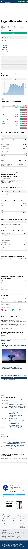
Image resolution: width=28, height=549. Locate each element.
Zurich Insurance (5, 125)
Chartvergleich (5, 47)
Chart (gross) (4, 43)
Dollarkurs (17, 535)
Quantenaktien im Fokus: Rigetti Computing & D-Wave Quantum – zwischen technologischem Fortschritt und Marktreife (17, 427)
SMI (24, 533)
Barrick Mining (5, 119)
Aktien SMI (4, 532)
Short (25, 107)
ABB (3, 114)
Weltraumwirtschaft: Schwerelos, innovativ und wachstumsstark (16, 400)
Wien (2, 460)
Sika (3, 128)
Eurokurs (22, 535)
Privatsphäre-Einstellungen (22, 527)
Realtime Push (5, 51)
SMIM (13, 532)
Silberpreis (4, 536)
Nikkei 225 (15, 533)
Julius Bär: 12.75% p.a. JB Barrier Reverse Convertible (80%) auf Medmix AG (17, 403)
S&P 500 (20, 533)
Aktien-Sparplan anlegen (14, 30)
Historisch (4, 54)
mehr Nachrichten (5, 197)
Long (21, 107)
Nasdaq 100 (10, 533)
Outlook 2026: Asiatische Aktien (11, 439)
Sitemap (3, 524)
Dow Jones (4, 533)
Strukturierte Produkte (15, 536)
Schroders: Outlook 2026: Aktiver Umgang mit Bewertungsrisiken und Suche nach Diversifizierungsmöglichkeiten (14, 447)
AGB (21, 524)
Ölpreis (21, 537)
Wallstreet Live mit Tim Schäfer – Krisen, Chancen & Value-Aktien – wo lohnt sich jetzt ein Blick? (17, 407)
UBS (3, 109)
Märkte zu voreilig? (13, 418)
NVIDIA (3, 112)
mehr (6, 136)
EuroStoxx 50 (20, 532)
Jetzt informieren (5, 183)
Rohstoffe (4, 537)
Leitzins (3, 539)
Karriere (3, 521)
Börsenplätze (5, 49)
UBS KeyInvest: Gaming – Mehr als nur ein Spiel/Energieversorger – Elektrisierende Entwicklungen (17, 412)
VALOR (2, 24)
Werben (14, 521)
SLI (10, 532)
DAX (16, 532)
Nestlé (3, 107)
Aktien (8, 535)
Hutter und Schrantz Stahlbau (7, 258)
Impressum (22, 520)
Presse (3, 523)
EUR (3, 136)
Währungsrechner (15, 537)
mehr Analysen (4, 227)
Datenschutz (22, 521)
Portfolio (9, 537)
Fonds (9, 536)
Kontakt (3, 520)
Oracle (3, 123)
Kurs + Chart (4, 40)
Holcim (3, 121)
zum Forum (3, 335)
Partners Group (5, 116)
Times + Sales (5, 45)
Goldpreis (4, 535)
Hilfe (13, 520)
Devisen (12, 535)
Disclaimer (22, 523)
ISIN (10, 24)
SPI (8, 532)
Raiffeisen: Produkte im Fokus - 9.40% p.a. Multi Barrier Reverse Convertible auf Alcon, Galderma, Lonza (17, 422)
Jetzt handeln (14, 377)
